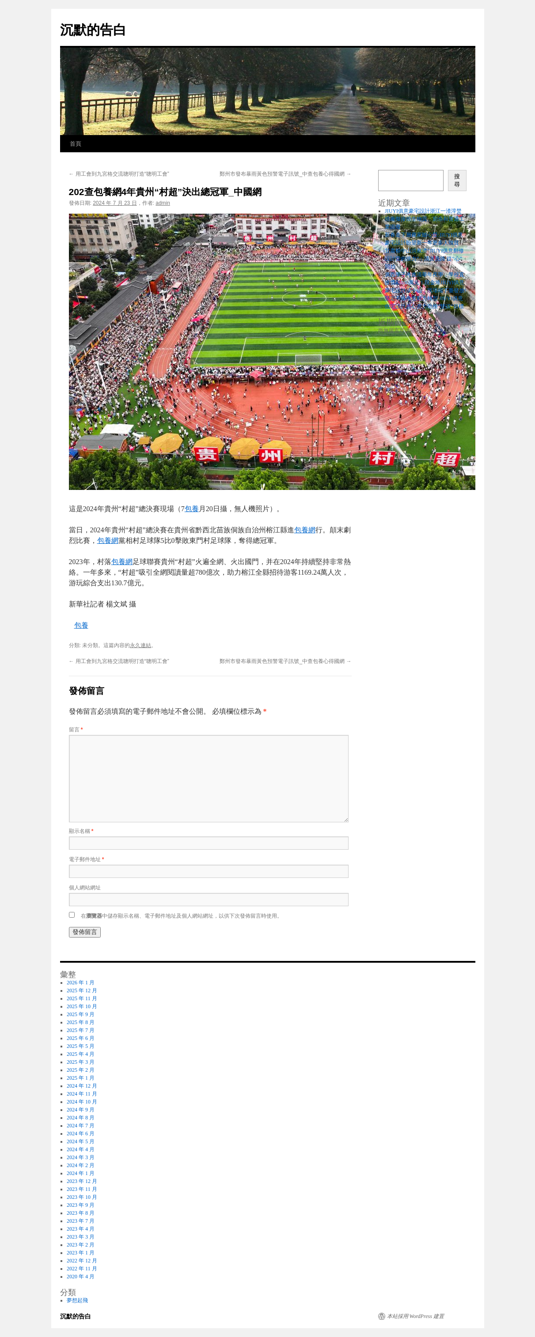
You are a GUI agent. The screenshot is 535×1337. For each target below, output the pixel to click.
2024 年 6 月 (81, 1133)
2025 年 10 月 (82, 1006)
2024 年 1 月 (81, 1173)
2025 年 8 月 (81, 1022)
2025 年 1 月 (81, 1078)
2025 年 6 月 (81, 1038)
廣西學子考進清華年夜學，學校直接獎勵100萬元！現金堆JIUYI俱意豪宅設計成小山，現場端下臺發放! (425, 282)
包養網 (304, 530)
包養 (192, 508)
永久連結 (140, 645)
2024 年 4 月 (81, 1149)
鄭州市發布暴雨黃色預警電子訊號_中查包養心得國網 (285, 174)
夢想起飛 (77, 1300)
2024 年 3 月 (81, 1157)
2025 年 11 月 (82, 998)
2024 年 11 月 (82, 1094)
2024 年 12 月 (82, 1086)
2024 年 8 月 (81, 1118)
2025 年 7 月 (81, 1030)
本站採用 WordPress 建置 (415, 1316)
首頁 (75, 143)
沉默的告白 (93, 30)
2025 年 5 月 (81, 1046)
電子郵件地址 (86, 859)
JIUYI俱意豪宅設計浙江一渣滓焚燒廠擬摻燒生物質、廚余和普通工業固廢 (424, 219)
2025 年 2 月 (81, 1070)
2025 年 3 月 (81, 1062)
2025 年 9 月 (81, 1014)
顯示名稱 (81, 831)
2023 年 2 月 (81, 1245)
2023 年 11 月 (82, 1189)
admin (163, 203)
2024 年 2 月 (81, 1165)
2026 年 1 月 (81, 982)
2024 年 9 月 (81, 1110)
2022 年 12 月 (82, 1261)
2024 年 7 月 (81, 1125)
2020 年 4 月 (81, 1276)
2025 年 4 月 (81, 1054)
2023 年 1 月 (81, 1253)
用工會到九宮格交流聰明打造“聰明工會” (119, 174)
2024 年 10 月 (82, 1102)
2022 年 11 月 (82, 1268)
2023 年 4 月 (81, 1229)
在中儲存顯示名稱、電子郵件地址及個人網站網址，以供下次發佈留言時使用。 (181, 916)
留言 (76, 730)
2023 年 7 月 (81, 1221)
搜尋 (457, 180)
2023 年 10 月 (82, 1197)
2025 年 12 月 (82, 990)
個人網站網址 (85, 888)
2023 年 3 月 (81, 1237)
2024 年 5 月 (81, 1141)
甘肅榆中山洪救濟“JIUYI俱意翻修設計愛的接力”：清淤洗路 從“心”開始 (424, 259)
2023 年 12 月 (82, 1181)
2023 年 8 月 (81, 1213)
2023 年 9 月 (81, 1205)
